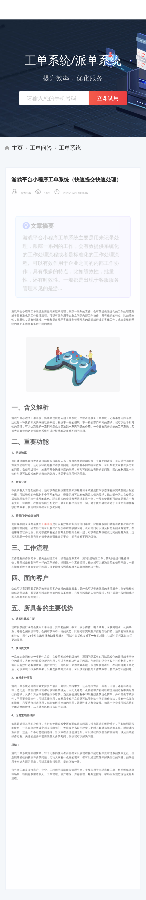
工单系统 (70, 147)
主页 (17, 147)
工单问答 (41, 147)
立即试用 (108, 98)
